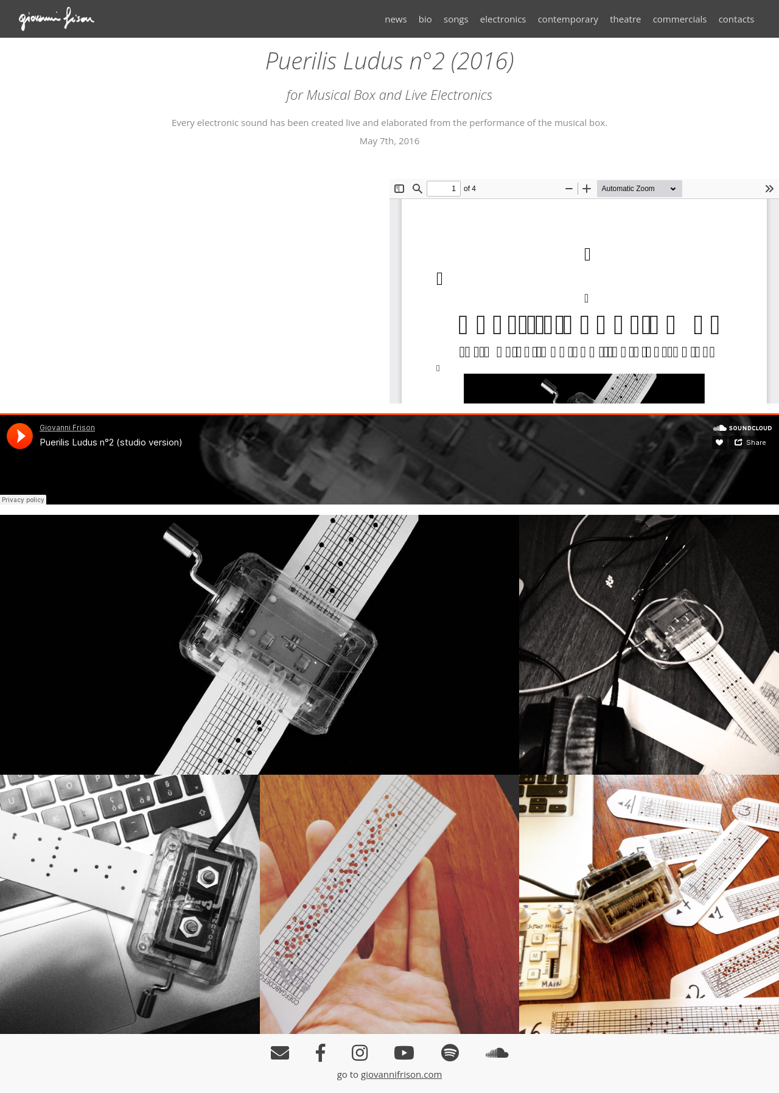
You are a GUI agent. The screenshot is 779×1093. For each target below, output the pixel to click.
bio (425, 19)
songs (456, 19)
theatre (625, 19)
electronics (503, 19)
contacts (737, 19)
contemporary (568, 19)
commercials (680, 19)
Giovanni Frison (64, 19)
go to (349, 1074)
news (396, 19)
